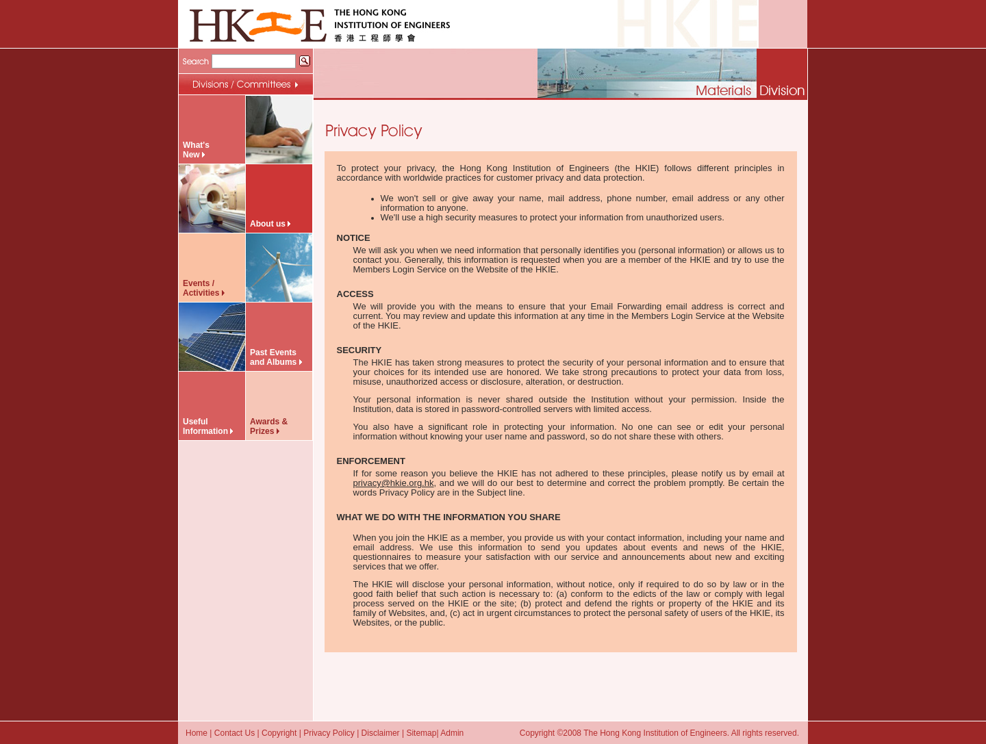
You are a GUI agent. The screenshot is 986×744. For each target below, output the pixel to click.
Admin (452, 733)
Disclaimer (381, 733)
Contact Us (234, 733)
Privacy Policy (329, 733)
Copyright (279, 733)
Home (196, 733)
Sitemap (421, 733)
